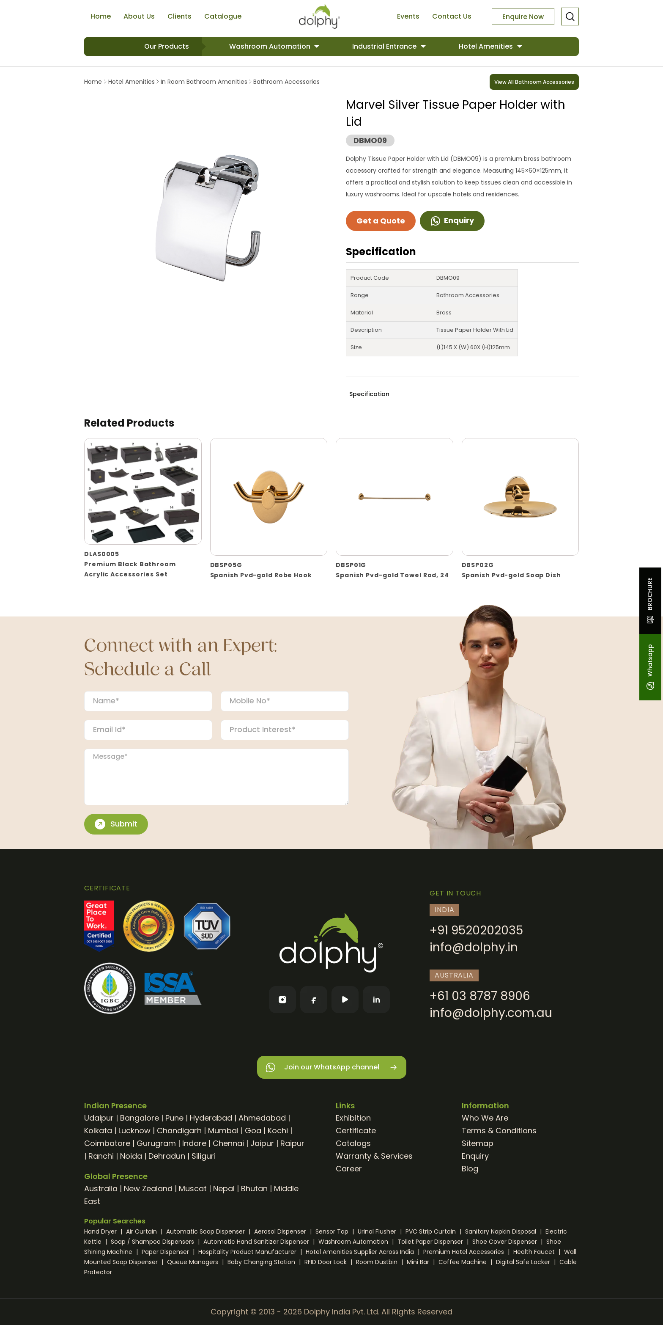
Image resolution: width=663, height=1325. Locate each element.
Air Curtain (142, 1231)
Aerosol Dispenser (281, 1231)
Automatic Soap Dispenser (206, 1231)
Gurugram (156, 1143)
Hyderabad (211, 1118)
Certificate (356, 1130)
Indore (194, 1143)
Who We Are (485, 1118)
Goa (253, 1130)
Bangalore (139, 1118)
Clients (179, 16)
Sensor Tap (332, 1231)
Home (100, 16)
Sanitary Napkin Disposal (501, 1231)
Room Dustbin (377, 1262)
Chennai (228, 1143)
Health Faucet (534, 1252)
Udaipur (99, 1118)
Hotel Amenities (487, 46)
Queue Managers (193, 1262)
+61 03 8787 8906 (480, 996)
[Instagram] (282, 999)
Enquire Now (523, 17)
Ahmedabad (262, 1118)
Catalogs (353, 1143)
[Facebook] (313, 999)
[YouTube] (345, 999)
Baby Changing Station (262, 1262)
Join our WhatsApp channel (332, 1067)
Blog (470, 1168)
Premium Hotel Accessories (464, 1252)
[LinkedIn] (376, 999)
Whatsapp (650, 667)
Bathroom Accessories (286, 81)
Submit (116, 823)
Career (349, 1168)
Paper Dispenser (166, 1252)
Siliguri (204, 1156)
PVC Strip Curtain (431, 1231)
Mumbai (223, 1130)
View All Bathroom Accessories (534, 81)
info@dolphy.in (474, 947)
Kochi (278, 1130)
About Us (139, 16)
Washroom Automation (270, 46)
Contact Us (451, 16)
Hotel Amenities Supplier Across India (361, 1252)
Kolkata (98, 1130)
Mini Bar (419, 1262)
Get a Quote (380, 220)
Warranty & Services (374, 1156)
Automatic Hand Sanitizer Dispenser (257, 1241)
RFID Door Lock (326, 1262)
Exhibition (353, 1118)
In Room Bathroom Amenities (204, 81)
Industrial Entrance (385, 46)
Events (408, 16)
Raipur (292, 1143)
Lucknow (134, 1130)
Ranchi (101, 1156)
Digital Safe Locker (524, 1262)
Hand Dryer (101, 1231)
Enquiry (452, 220)
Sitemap (477, 1143)
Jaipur (262, 1143)
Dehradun (166, 1156)
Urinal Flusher (378, 1231)
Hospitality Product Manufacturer (248, 1252)
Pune (174, 1118)
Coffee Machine (463, 1262)
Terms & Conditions (499, 1130)
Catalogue (222, 16)
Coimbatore (107, 1143)
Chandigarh (179, 1130)
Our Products (166, 46)
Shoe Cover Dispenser (505, 1241)
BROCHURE (650, 601)
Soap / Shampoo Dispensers (153, 1241)
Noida (131, 1156)
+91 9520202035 (476, 930)
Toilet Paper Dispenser (431, 1241)
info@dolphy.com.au (491, 1013)
